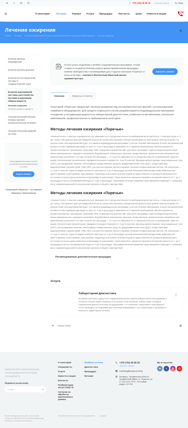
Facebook (14, 3)
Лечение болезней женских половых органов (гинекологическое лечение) (22, 119)
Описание (59, 95)
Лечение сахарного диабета (20, 109)
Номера (76, 13)
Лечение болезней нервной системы (22, 132)
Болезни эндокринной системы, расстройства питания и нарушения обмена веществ (25, 96)
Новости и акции (156, 13)
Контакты (124, 13)
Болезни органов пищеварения (25, 60)
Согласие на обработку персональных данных (65, 396)
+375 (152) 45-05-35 (141, 3)
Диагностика (91, 367)
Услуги (90, 13)
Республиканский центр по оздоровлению (76, 415)
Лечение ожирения (17, 105)
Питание (88, 376)
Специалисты (65, 367)
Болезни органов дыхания (25, 70)
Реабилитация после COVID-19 (65, 386)
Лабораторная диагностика (97, 293)
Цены (139, 13)
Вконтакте (7, 3)
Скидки (103, 415)
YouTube (28, 3)
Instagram (21, 3)
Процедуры (105, 13)
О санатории (42, 13)
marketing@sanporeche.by (131, 371)
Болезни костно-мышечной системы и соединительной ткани (25, 81)
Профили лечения (93, 362)
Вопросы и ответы (82, 95)
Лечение (61, 13)
